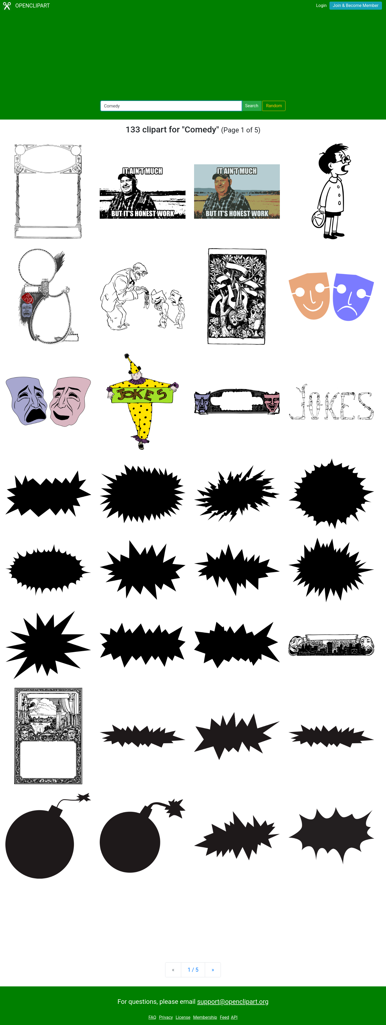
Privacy (166, 1017)
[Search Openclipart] (171, 106)
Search (251, 105)
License (183, 1017)
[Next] (213, 969)
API (234, 1017)
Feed (224, 1017)
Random (274, 105)
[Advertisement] (193, 56)
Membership (205, 1017)
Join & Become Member (355, 5)
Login (321, 5)
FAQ (152, 1017)
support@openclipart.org (232, 1001)
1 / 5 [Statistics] (193, 970)
